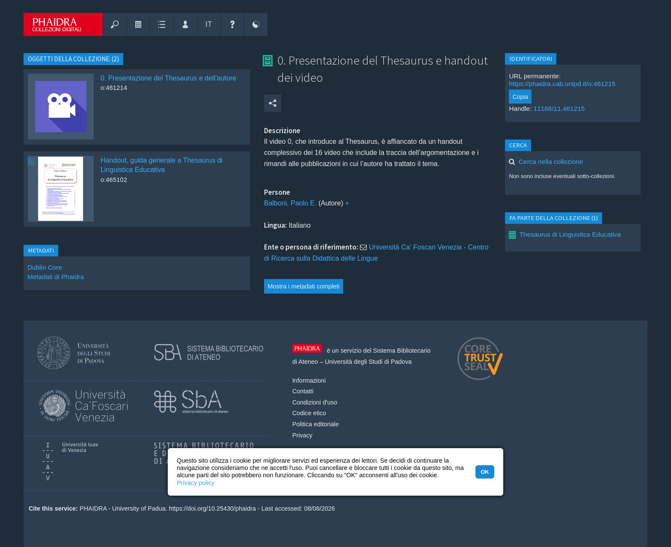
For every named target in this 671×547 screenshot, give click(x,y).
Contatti (303, 391)
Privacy (302, 435)
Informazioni (309, 380)
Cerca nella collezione (551, 161)
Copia (520, 96)
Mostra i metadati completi (304, 286)
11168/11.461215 (559, 108)
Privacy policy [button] (195, 482)
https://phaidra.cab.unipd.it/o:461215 (562, 83)
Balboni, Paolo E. (290, 203)
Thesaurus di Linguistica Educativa (570, 234)
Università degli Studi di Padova (368, 361)
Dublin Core (44, 267)
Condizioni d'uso (314, 402)
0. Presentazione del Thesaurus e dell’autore (168, 78)
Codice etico (309, 413)
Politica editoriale (315, 424)
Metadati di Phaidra (55, 276)
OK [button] (485, 472)
